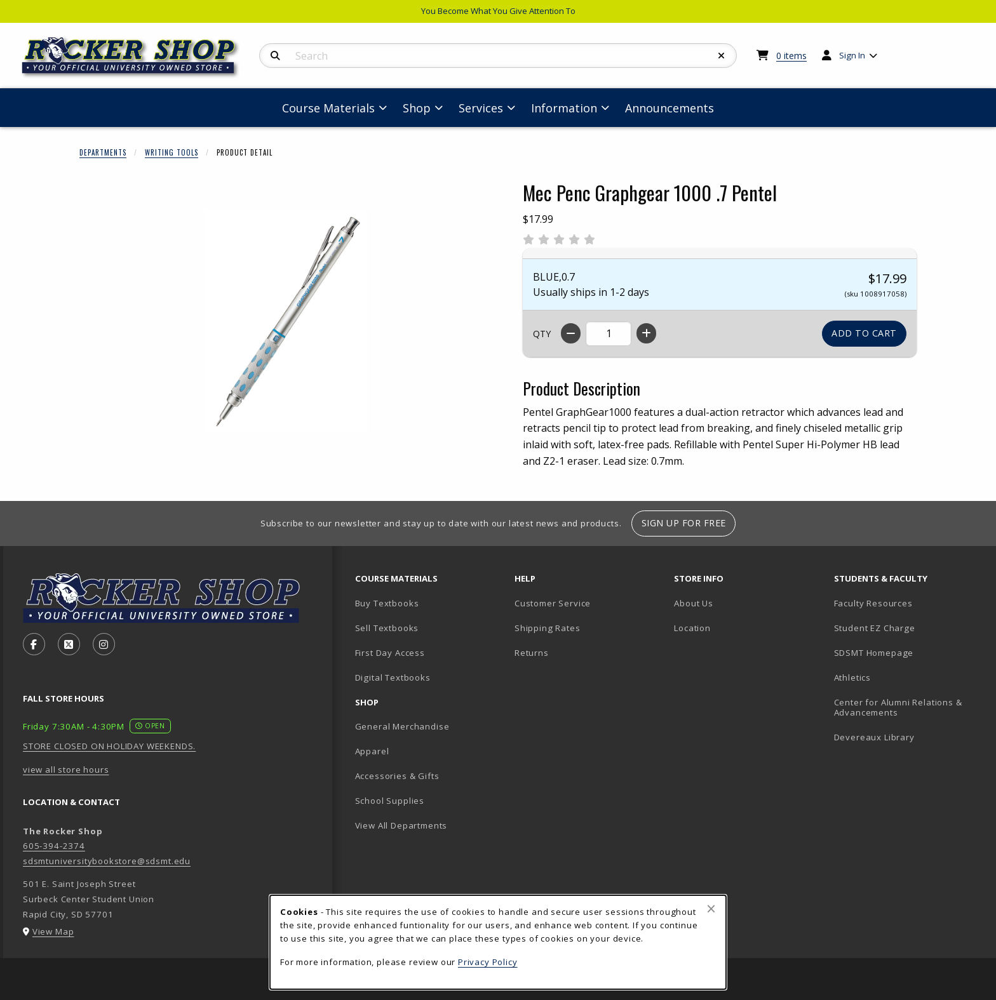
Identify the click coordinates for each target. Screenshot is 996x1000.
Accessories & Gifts (397, 776)
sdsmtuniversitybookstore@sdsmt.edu (107, 861)
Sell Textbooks (387, 628)
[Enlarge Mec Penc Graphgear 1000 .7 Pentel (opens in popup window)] (286, 321)
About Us (693, 603)
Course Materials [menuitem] (328, 108)
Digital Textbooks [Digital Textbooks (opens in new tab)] (393, 677)
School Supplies (389, 800)
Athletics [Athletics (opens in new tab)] (852, 677)
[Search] (275, 56)
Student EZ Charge (874, 628)
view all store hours (66, 769)
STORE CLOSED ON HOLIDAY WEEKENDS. (109, 746)
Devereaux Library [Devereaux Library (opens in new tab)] (874, 737)
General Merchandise (402, 726)
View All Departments (401, 825)
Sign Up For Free (684, 523)
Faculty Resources (873, 603)
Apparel (372, 751)
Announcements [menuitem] (669, 108)
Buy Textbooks (387, 603)
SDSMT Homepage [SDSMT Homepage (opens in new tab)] (874, 652)
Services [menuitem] (481, 108)
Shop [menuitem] (417, 108)
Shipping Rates (548, 628)
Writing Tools (171, 152)
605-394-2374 (54, 845)
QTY (542, 334)
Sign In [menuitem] (852, 55)
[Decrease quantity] (571, 333)
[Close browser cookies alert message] (711, 908)
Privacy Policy (488, 962)
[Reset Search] (722, 56)
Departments (102, 152)
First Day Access (390, 652)
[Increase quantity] (646, 333)
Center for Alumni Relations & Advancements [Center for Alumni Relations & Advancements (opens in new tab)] (898, 708)
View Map (53, 931)
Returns (532, 652)
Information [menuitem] (564, 108)
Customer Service (553, 603)
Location (692, 628)
